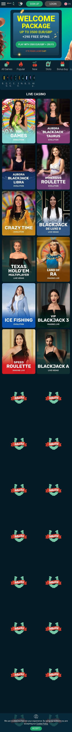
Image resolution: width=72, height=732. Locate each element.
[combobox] (20, 4)
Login (53, 3)
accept (36, 728)
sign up (34, 3)
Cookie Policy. (42, 724)
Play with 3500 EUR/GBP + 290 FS (35, 44)
